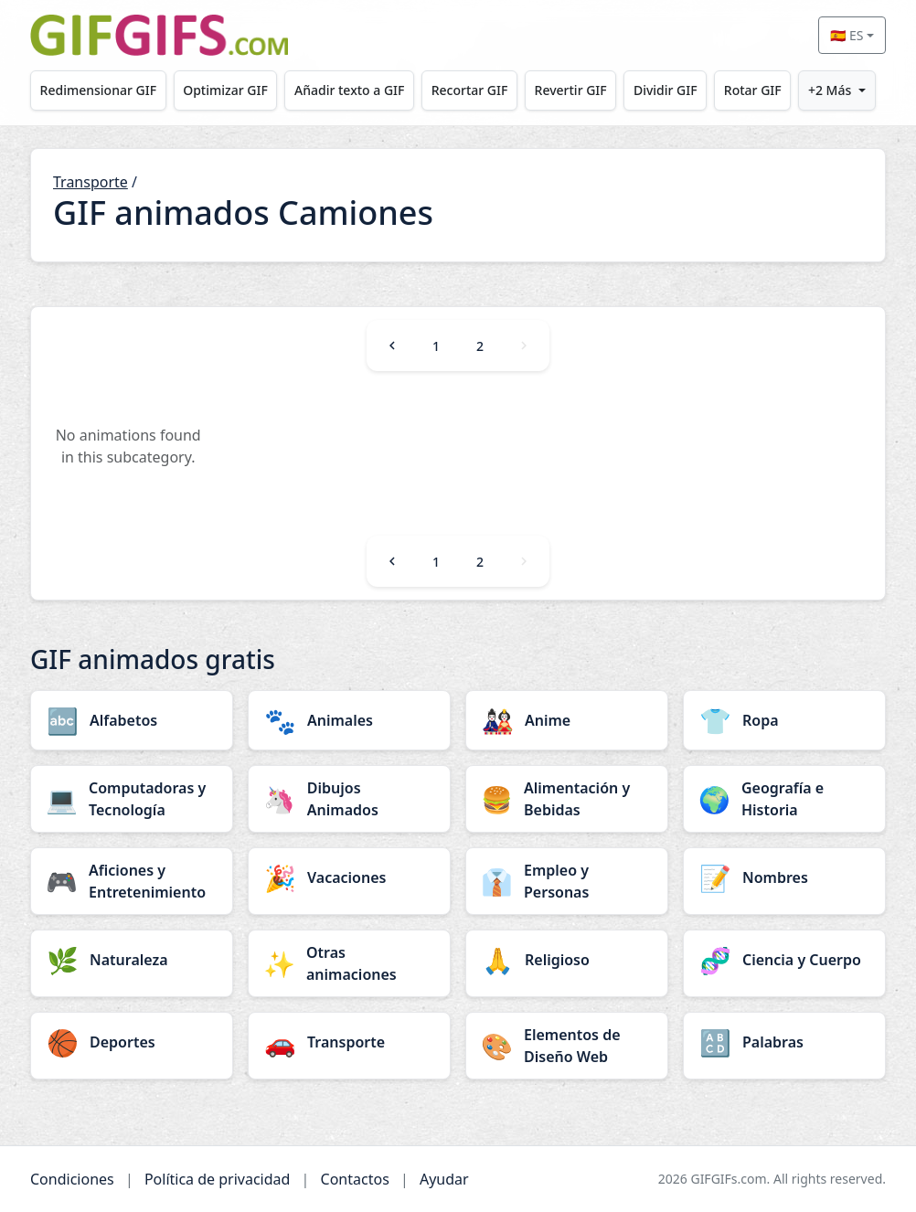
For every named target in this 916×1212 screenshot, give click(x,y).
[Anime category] (566, 720)
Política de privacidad (217, 1179)
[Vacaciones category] (349, 877)
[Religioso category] (566, 959)
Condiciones (72, 1179)
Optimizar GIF (225, 90)
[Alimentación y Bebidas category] (566, 799)
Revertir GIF (571, 90)
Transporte (90, 182)
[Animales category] (349, 720)
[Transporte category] (349, 1042)
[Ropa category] (784, 720)
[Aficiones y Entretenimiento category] (131, 881)
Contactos (355, 1179)
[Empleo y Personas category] (566, 881)
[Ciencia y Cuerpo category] (784, 959)
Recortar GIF (469, 90)
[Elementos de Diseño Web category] (566, 1046)
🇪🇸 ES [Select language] (846, 35)
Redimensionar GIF (98, 90)
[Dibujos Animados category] (349, 799)
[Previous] (392, 345)
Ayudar (444, 1179)
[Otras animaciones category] (349, 963)
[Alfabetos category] (131, 720)
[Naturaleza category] (131, 959)
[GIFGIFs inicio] (159, 35)
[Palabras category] (784, 1042)
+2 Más (829, 90)
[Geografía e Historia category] (784, 799)
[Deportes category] (131, 1042)
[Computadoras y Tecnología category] (131, 799)
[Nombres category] (784, 877)
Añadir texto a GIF (349, 90)
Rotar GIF (753, 90)
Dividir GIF (666, 90)
